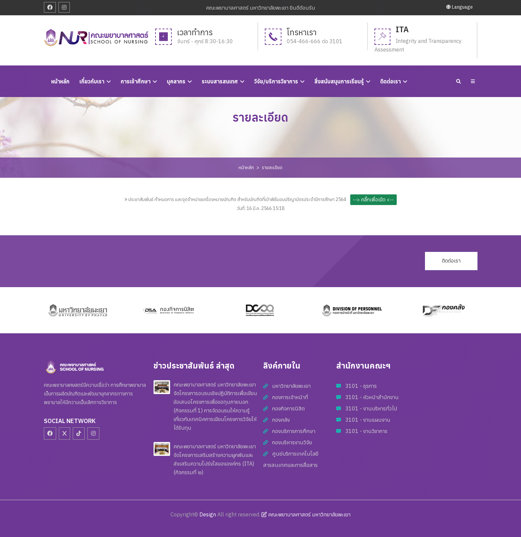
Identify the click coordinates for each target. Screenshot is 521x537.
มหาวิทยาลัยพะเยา (291, 385)
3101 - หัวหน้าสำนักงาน (372, 397)
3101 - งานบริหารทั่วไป (371, 408)
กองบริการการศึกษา (293, 431)
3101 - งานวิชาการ (366, 431)
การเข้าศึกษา (136, 81)
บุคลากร (176, 81)
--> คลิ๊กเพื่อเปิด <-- (373, 199)
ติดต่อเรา (390, 81)
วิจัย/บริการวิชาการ (276, 81)
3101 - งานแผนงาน (367, 419)
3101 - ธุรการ (361, 385)
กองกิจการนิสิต (288, 408)
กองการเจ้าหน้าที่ (290, 397)
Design (207, 514)
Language (459, 7)
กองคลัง (281, 419)
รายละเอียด (272, 167)
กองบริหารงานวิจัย (292, 442)
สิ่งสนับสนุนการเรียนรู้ (339, 81)
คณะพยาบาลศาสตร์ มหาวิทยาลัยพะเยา (306, 514)
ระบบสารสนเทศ (220, 81)
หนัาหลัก (60, 81)
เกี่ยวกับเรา (91, 81)
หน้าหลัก (246, 167)
